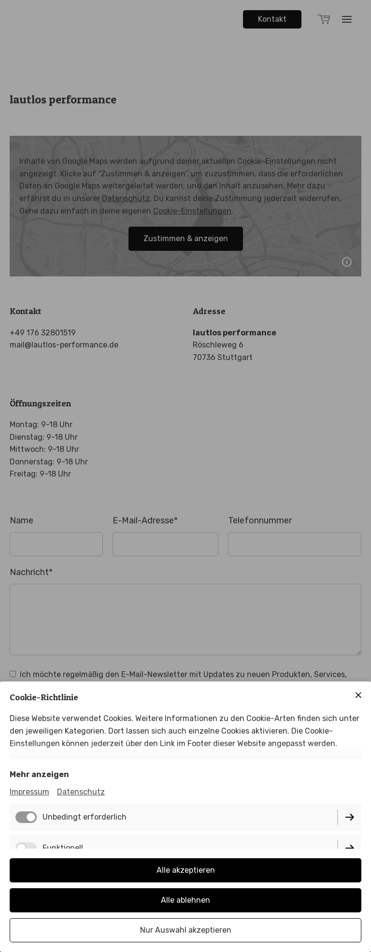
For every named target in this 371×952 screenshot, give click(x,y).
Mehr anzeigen (39, 774)
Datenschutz (81, 791)
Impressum (29, 791)
